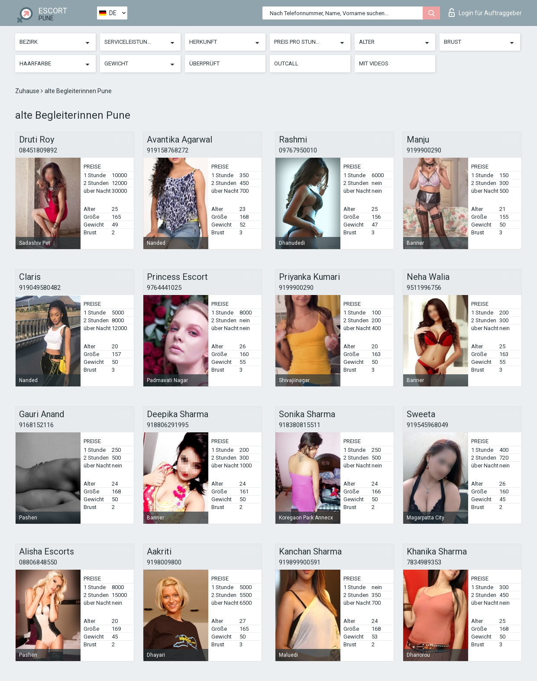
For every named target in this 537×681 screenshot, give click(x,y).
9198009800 (164, 562)
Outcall (286, 63)
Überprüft (204, 63)
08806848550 (38, 562)
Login (485, 12)
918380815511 (299, 425)
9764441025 (164, 288)
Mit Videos (373, 63)
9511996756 (424, 288)
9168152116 (36, 425)
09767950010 (298, 150)
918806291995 (167, 425)
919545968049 (427, 425)
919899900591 (299, 562)
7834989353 (424, 562)
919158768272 (167, 150)
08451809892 (38, 150)
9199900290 (424, 150)
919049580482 (40, 288)
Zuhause (28, 91)
